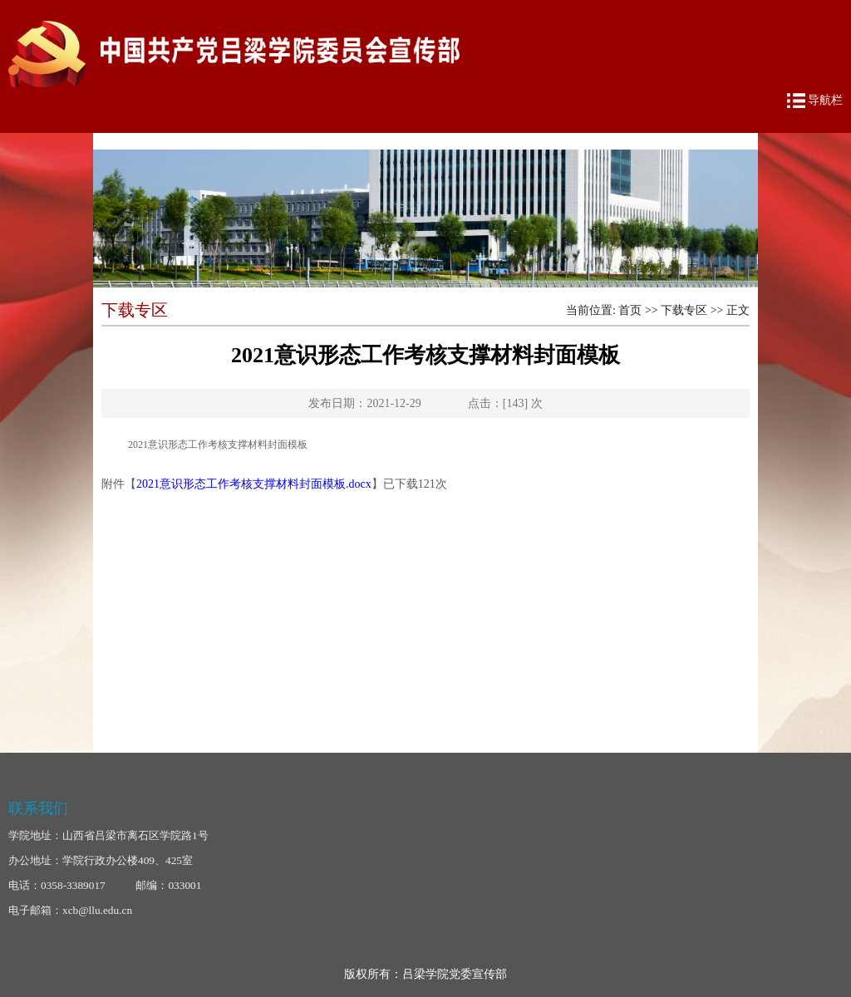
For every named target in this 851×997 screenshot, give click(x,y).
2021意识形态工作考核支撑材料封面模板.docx (253, 484)
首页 (630, 310)
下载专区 (684, 310)
